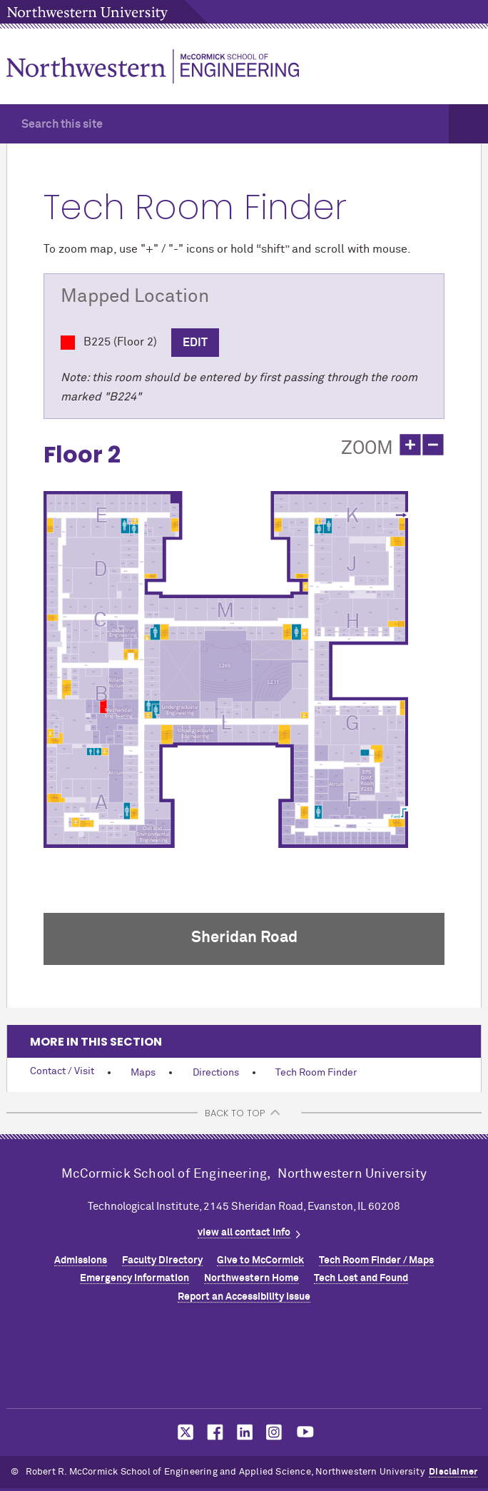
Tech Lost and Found (361, 1278)
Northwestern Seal (244, 1359)
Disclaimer (453, 1472)
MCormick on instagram (274, 1432)
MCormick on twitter (182, 1432)
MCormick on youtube (305, 1432)
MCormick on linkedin (244, 1432)
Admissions (80, 1260)
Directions (216, 1073)
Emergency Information (134, 1278)
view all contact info (244, 1233)
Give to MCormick (260, 1260)
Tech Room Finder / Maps (376, 1260)
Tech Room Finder (316, 1073)
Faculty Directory (162, 1260)
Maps (143, 1073)
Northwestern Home (251, 1278)
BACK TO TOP (235, 1113)
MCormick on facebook (213, 1432)
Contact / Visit (62, 1071)
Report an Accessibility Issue (244, 1297)
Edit (195, 342)
